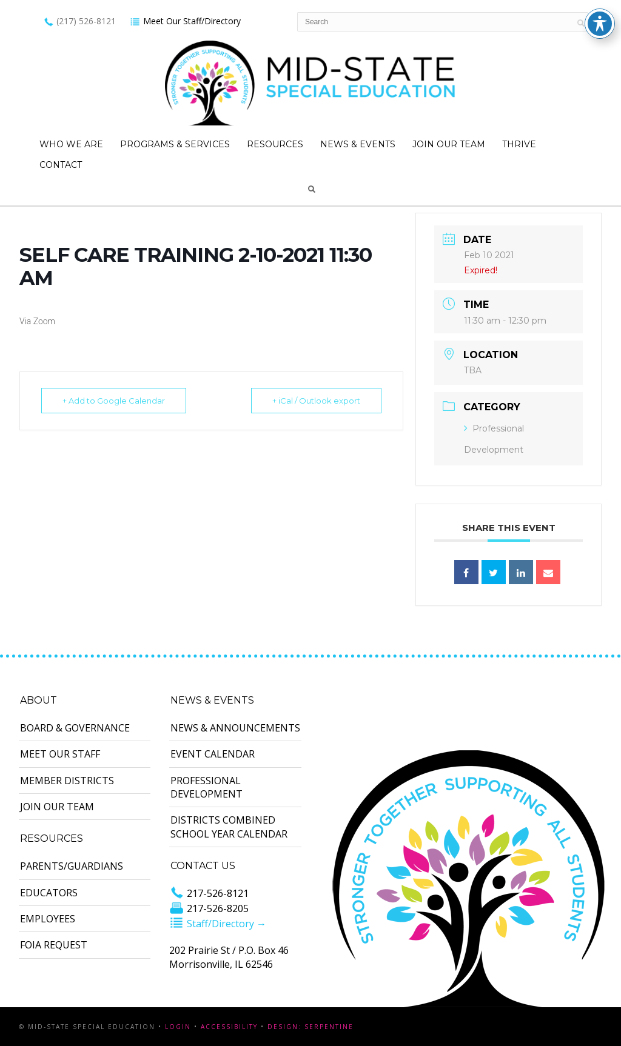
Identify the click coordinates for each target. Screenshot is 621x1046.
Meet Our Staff (60, 754)
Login (178, 1026)
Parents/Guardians (71, 866)
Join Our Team (448, 144)
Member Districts (67, 780)
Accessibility (229, 1026)
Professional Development (206, 787)
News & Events (357, 144)
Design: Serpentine (310, 1026)
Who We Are (71, 144)
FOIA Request (53, 944)
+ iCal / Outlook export (316, 400)
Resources (275, 144)
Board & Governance (75, 728)
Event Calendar (212, 754)
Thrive (519, 144)
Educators (49, 892)
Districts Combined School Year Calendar (228, 826)
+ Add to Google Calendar (113, 400)
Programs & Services (175, 144)
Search (311, 189)
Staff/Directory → (217, 923)
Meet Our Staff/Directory (185, 21)
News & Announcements (235, 728)
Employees (47, 918)
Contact (60, 164)
